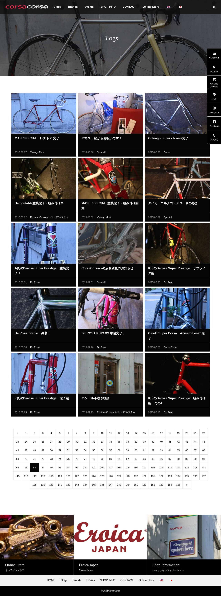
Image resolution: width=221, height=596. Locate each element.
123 (85, 477)
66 (186, 451)
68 (203, 451)
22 (203, 434)
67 (195, 451)
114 (204, 468)
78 (93, 459)
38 (144, 442)
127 (119, 477)
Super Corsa (170, 348)
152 (153, 485)
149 (127, 485)
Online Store (151, 6)
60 (136, 451)
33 (102, 442)
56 (102, 451)
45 (203, 442)
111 (178, 468)
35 (119, 442)
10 (102, 434)
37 (136, 442)
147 (111, 485)
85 (153, 459)
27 (51, 442)
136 (195, 477)
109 (161, 468)
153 (161, 485)
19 (178, 434)
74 (60, 459)
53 (76, 451)
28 (60, 442)
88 (178, 459)
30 (76, 442)
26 (43, 442)
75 (68, 459)
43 (186, 442)
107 (144, 468)
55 (93, 451)
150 (136, 485)
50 (51, 451)
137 (204, 477)
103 (111, 468)
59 (127, 451)
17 (161, 434)
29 (68, 442)
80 (110, 459)
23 (17, 442)
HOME (51, 580)
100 (85, 468)
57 (110, 451)
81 (119, 459)
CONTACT (129, 6)
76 (76, 459)
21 (195, 434)
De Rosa (35, 283)
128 (127, 477)
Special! (101, 153)
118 (43, 477)
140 (51, 485)
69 (17, 459)
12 (119, 434)
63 (161, 451)
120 (60, 477)
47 (26, 451)
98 (68, 468)
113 (195, 468)
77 (85, 459)
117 (34, 477)
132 (161, 477)
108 (153, 468)
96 (51, 468)
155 (178, 485)
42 (178, 442)
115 (18, 477)
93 (26, 468)
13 (127, 434)
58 (119, 451)
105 (127, 468)
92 (17, 468)
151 (144, 485)
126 (111, 477)
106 (136, 468)
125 (102, 477)
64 (170, 451)
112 (187, 468)
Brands (73, 6)
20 (186, 434)
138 (34, 485)
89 (186, 459)
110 (170, 468)
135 (187, 477)
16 (153, 434)
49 (43, 451)
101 (94, 468)
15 (144, 434)
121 (68, 477)
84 (144, 459)
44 (195, 442)
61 (144, 451)
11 (110, 434)
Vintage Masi (37, 153)
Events (89, 6)
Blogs (57, 6)
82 (127, 459)
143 (77, 485)
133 (170, 477)
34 (110, 442)
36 (127, 442)
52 (68, 451)
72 (43, 459)
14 (136, 434)
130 (144, 477)
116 (26, 477)
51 (60, 451)
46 (17, 451)
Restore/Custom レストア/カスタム (49, 218)
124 (94, 477)
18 (170, 434)
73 (51, 459)
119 (51, 477)
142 (68, 485)
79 (102, 459)
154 (170, 485)
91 (203, 459)
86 (161, 459)
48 (34, 451)
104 (119, 468)
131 (153, 477)
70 (26, 459)
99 (76, 468)
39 (153, 442)
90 (195, 459)
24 (26, 442)
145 (94, 485)
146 (102, 485)
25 (34, 442)
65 (178, 451)
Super (167, 153)
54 (85, 451)
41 (170, 442)
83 (136, 459)
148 (119, 485)
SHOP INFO (108, 6)
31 (85, 442)
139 (43, 485)
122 (77, 477)
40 (161, 442)
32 (93, 442)
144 (85, 485)
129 (136, 477)
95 (43, 468)
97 (60, 468)
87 (170, 459)
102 (102, 468)
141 (60, 485)
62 (153, 451)
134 (178, 477)
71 (34, 459)
